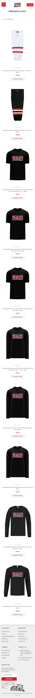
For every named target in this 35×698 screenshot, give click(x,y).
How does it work (22, 631)
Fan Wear (4, 633)
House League (5, 641)
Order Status (21, 636)
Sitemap (4, 657)
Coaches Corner (6, 631)
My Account (21, 633)
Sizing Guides (21, 641)
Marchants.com (5, 653)
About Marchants (6, 650)
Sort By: (4, 19)
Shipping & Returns (23, 638)
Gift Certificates (5, 655)
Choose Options (17, 79)
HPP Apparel (5, 638)
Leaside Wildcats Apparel (8, 636)
